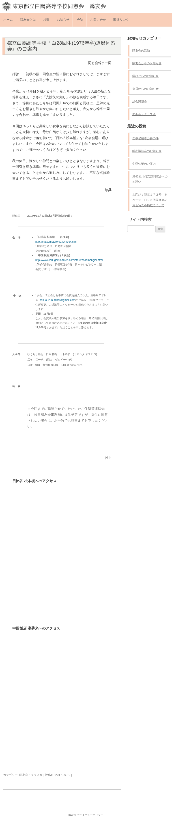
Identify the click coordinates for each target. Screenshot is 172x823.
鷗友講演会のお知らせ (146, 151)
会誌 (80, 19)
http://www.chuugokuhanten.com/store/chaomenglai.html (69, 260)
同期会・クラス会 (31, 775)
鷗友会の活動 (141, 50)
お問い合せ (98, 19)
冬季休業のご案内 (144, 163)
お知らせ (63, 19)
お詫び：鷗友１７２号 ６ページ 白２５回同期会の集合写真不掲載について (149, 200)
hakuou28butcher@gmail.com (57, 300)
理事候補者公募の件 (145, 138)
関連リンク (121, 19)
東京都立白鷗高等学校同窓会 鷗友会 (86, 6)
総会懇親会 (139, 101)
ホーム (8, 19)
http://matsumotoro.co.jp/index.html (56, 241)
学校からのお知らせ (145, 76)
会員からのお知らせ (145, 88)
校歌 (46, 19)
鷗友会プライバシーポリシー (86, 815)
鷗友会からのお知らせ (146, 63)
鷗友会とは (28, 19)
